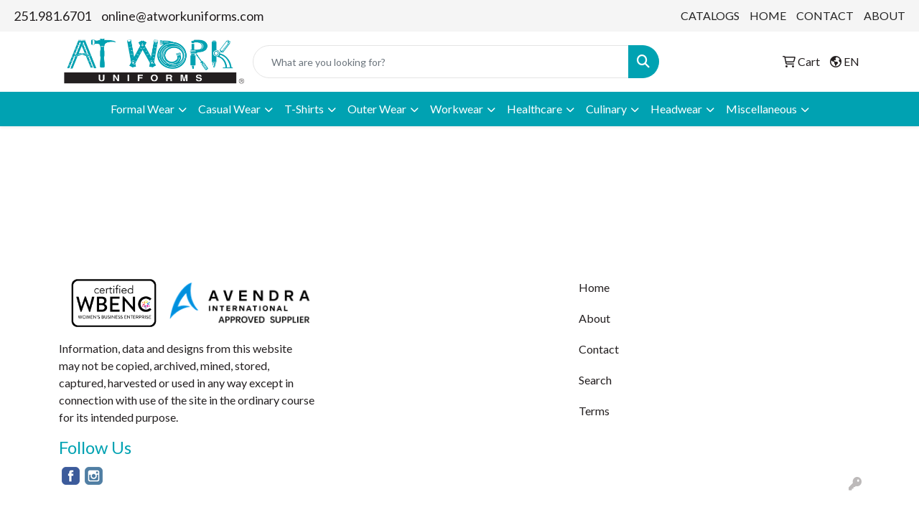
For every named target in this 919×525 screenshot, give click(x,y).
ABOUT (884, 15)
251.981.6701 (52, 16)
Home (594, 287)
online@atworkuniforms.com (182, 16)
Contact (599, 349)
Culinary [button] (606, 108)
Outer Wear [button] (376, 108)
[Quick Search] (441, 61)
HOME (768, 15)
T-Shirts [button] (304, 108)
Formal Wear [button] (142, 108)
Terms (594, 410)
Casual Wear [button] (229, 108)
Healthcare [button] (534, 108)
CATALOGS (710, 15)
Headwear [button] (676, 108)
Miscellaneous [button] (761, 108)
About (594, 318)
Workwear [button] (456, 108)
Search (595, 380)
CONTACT (825, 15)
